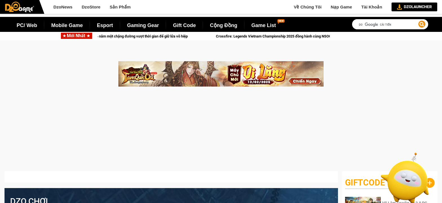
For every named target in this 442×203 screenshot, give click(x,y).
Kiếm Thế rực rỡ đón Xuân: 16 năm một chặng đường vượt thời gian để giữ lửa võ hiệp (124, 36)
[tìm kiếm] (390, 25)
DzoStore (91, 7)
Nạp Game (341, 7)
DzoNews (62, 7)
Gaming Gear (143, 25)
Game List (263, 25)
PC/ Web (27, 25)
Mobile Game (67, 25)
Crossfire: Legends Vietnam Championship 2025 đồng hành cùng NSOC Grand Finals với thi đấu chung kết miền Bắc (314, 36)
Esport (105, 25)
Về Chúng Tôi (307, 7)
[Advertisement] (221, 131)
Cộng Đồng (223, 25)
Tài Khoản (371, 7)
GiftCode (365, 182)
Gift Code (184, 25)
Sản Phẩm (120, 7)
